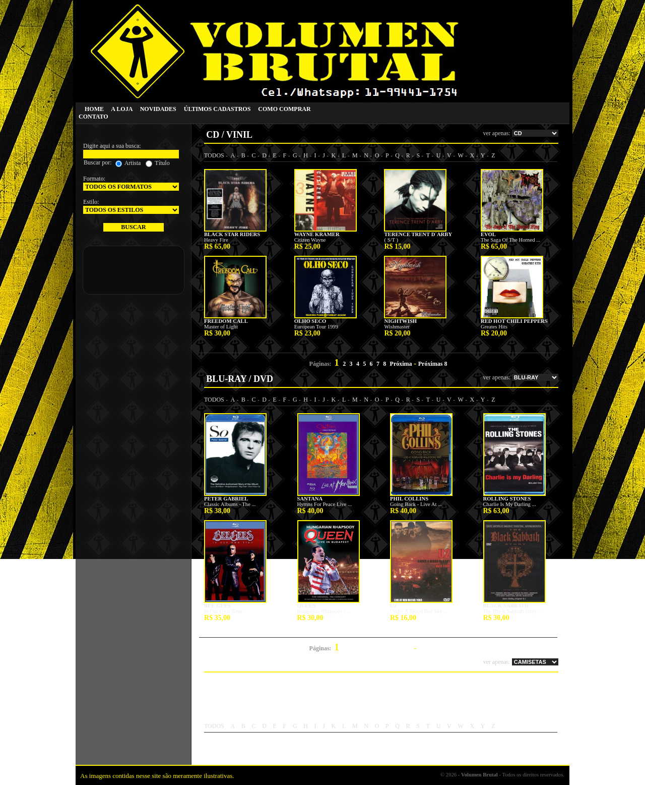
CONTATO (93, 116)
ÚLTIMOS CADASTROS (217, 109)
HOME (94, 109)
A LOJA (121, 109)
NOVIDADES (158, 109)
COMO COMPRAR (284, 109)
